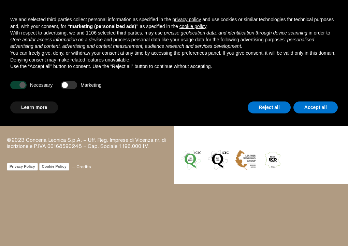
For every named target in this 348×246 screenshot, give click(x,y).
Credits (83, 166)
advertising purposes (263, 39)
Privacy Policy (22, 166)
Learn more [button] (34, 107)
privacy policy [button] (186, 19)
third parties (129, 33)
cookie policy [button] (192, 26)
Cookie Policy (54, 166)
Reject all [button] (269, 107)
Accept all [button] (315, 107)
